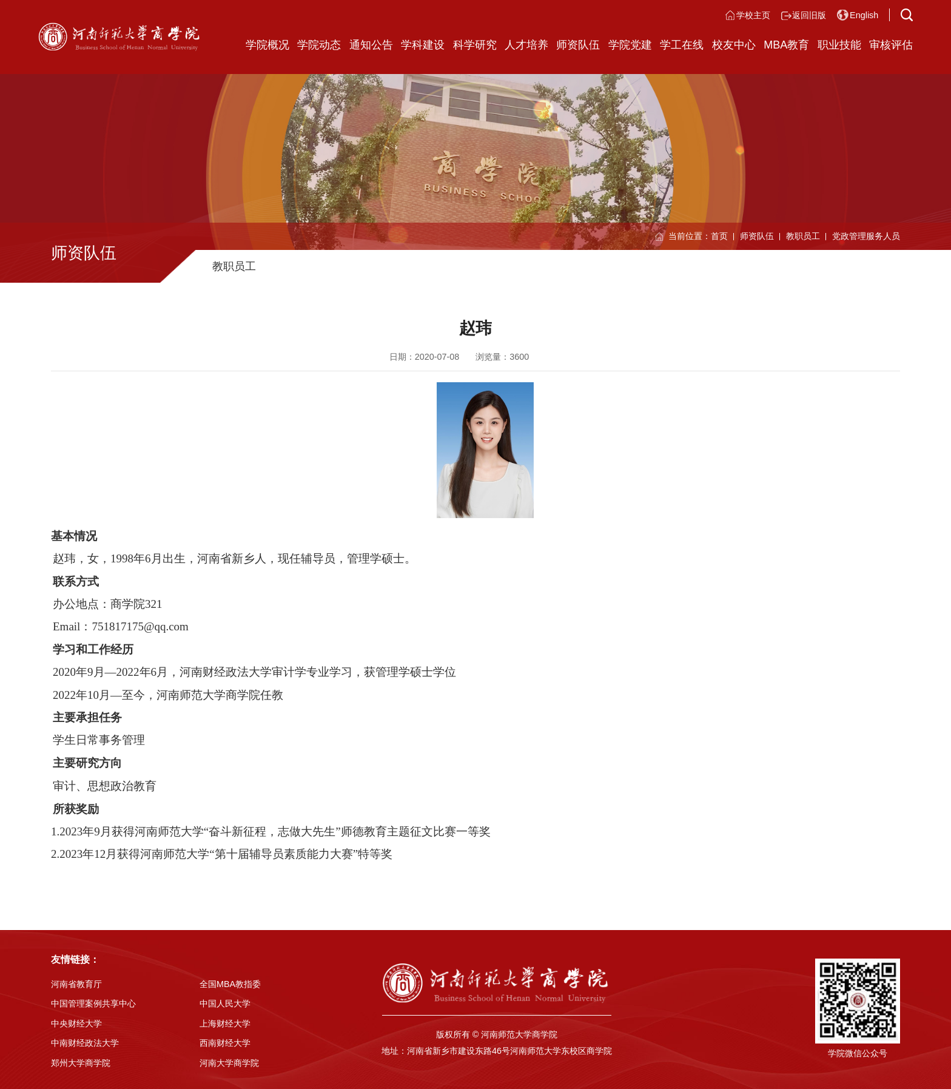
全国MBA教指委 (230, 984)
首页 (719, 236)
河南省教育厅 (76, 984)
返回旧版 (809, 15)
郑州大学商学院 (80, 1063)
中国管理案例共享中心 (93, 1003)
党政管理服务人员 (866, 236)
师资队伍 (757, 236)
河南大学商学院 (229, 1063)
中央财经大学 (76, 1023)
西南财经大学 (225, 1043)
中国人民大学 (225, 1003)
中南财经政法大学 (85, 1043)
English (864, 15)
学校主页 (753, 15)
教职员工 (803, 236)
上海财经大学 (225, 1023)
